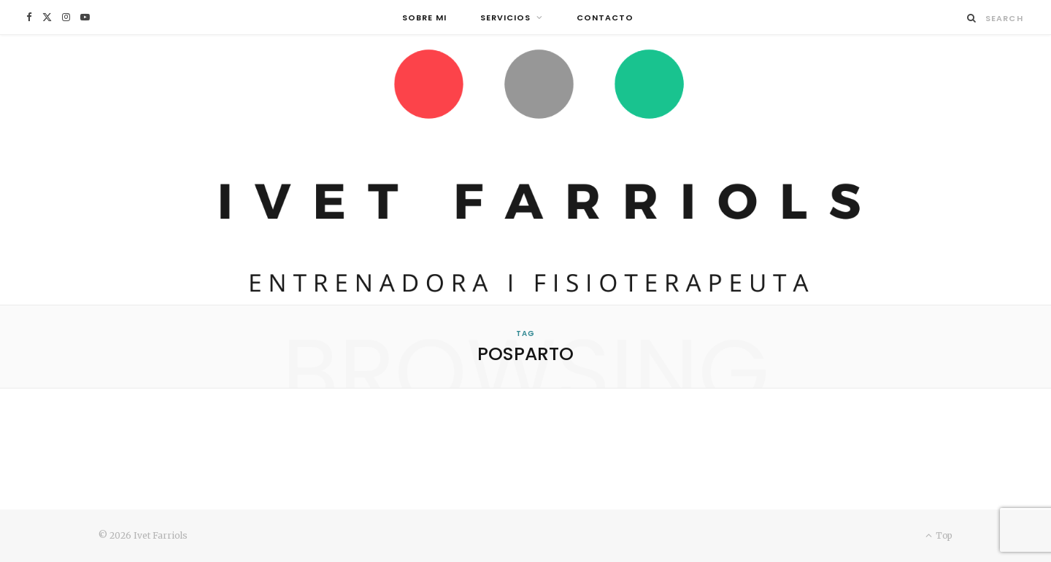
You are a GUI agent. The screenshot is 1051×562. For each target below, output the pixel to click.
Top (938, 535)
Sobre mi (424, 17)
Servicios (505, 17)
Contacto (605, 17)
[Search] (972, 18)
